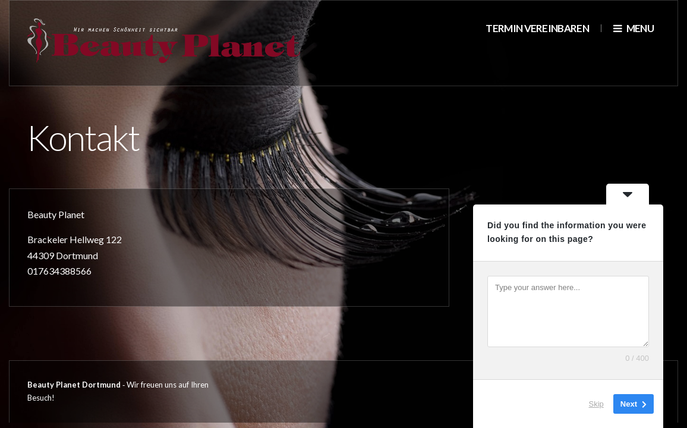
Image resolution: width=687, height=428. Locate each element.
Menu (633, 28)
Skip (596, 403)
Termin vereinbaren (537, 28)
